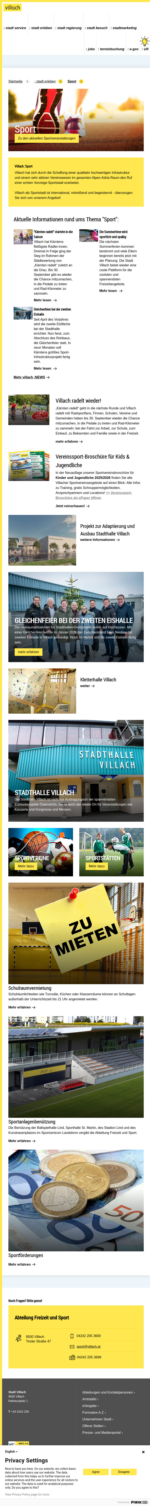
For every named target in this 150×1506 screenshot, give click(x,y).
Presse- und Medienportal (101, 1432)
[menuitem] (15, 23)
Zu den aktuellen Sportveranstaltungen (47, 138)
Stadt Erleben (41, 28)
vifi (145, 43)
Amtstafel (89, 1399)
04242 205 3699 (89, 1357)
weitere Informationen (100, 540)
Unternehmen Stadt (97, 1419)
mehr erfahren (69, 441)
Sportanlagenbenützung (31, 1121)
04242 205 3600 (89, 1336)
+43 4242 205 (20, 1411)
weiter (87, 686)
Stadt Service (16, 28)
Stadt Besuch (97, 28)
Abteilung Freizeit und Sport (42, 1317)
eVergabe (89, 1406)
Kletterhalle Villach (98, 679)
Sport (72, 81)
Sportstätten (103, 858)
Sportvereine (32, 858)
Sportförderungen (25, 1255)
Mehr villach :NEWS (32, 377)
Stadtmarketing (125, 28)
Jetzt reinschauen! (73, 506)
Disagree (124, 1472)
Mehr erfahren (21, 1007)
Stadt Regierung (69, 28)
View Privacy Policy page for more (27, 1494)
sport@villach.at (88, 1346)
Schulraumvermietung (29, 988)
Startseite (15, 81)
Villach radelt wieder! (78, 400)
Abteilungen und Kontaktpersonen (107, 1392)
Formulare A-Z (93, 1412)
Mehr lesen (45, 300)
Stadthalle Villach (44, 792)
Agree (96, 1472)
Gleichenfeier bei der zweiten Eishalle (74, 620)
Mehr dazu (27, 867)
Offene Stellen (93, 1426)
